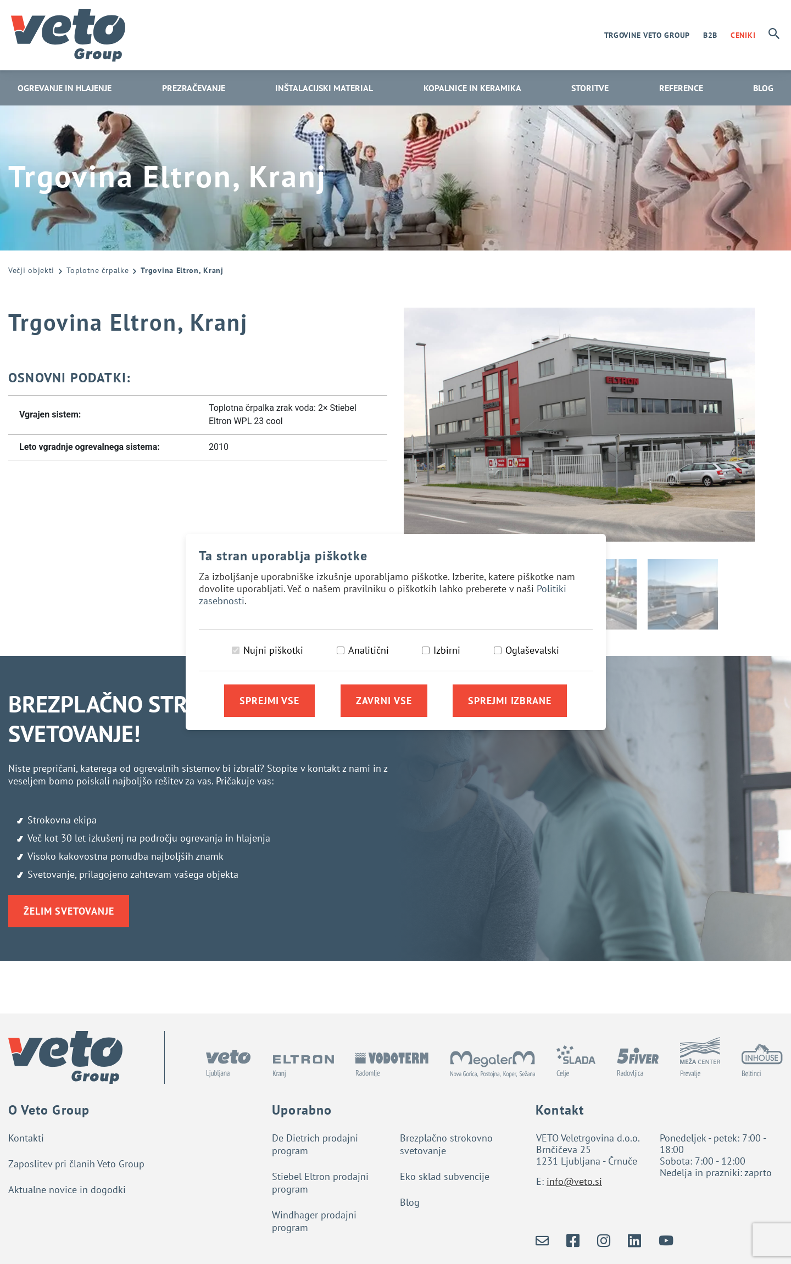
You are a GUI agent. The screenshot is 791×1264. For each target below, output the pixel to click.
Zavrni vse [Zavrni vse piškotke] (384, 700)
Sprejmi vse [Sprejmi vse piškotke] (269, 700)
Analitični (368, 650)
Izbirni (446, 650)
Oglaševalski (532, 650)
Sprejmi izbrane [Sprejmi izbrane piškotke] (510, 700)
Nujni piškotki (273, 650)
